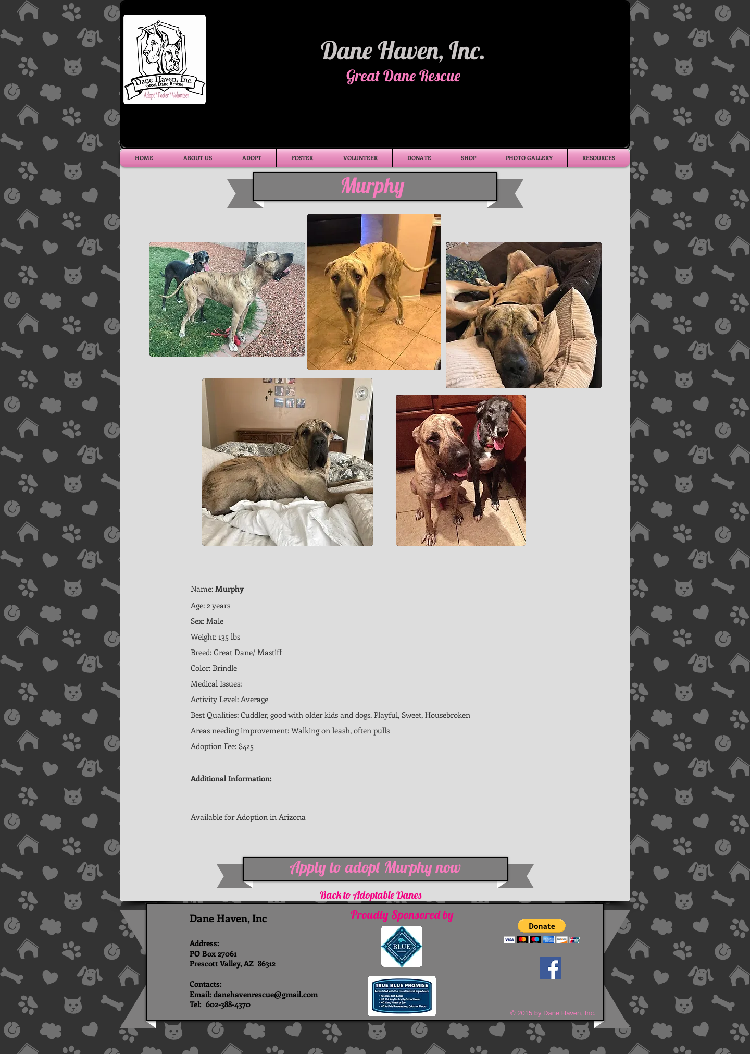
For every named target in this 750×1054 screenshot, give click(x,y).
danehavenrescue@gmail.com (266, 994)
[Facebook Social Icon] (550, 968)
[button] (542, 931)
